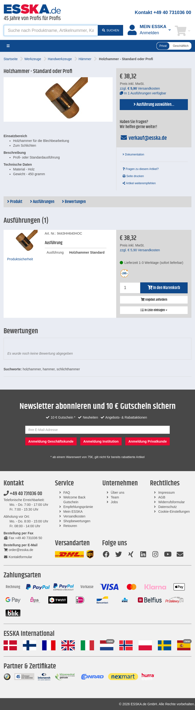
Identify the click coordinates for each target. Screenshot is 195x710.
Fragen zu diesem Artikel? (141, 169)
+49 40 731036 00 (23, 494)
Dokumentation (133, 154)
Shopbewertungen (76, 521)
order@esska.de (18, 550)
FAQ (66, 492)
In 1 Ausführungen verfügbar (143, 93)
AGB (161, 497)
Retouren (70, 526)
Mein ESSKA (73, 511)
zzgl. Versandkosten (140, 88)
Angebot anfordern (154, 299)
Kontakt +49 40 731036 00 (163, 12)
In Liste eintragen (153, 310)
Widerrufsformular (171, 502)
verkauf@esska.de (143, 138)
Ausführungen (42, 201)
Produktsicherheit (20, 259)
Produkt (14, 201)
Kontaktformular (18, 557)
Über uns (117, 492)
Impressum (166, 492)
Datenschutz (167, 507)
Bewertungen (74, 201)
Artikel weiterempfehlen (139, 183)
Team (115, 497)
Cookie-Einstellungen (174, 511)
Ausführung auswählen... (154, 104)
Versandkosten (74, 516)
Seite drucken (133, 176)
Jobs (114, 502)
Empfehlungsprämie (78, 507)
